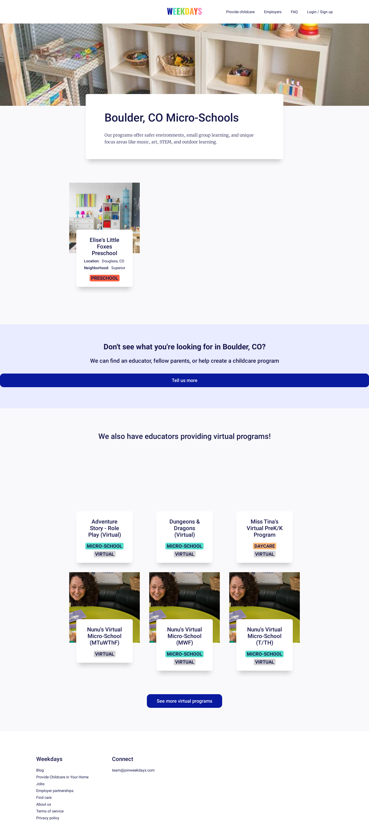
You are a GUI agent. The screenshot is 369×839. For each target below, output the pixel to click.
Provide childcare (240, 12)
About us (43, 804)
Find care (44, 797)
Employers (272, 12)
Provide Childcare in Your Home (62, 777)
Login (312, 12)
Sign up (326, 12)
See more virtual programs (184, 701)
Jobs (40, 784)
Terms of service (50, 811)
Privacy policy (47, 818)
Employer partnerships (54, 790)
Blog (40, 770)
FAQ (294, 12)
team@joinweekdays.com (133, 770)
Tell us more (184, 380)
